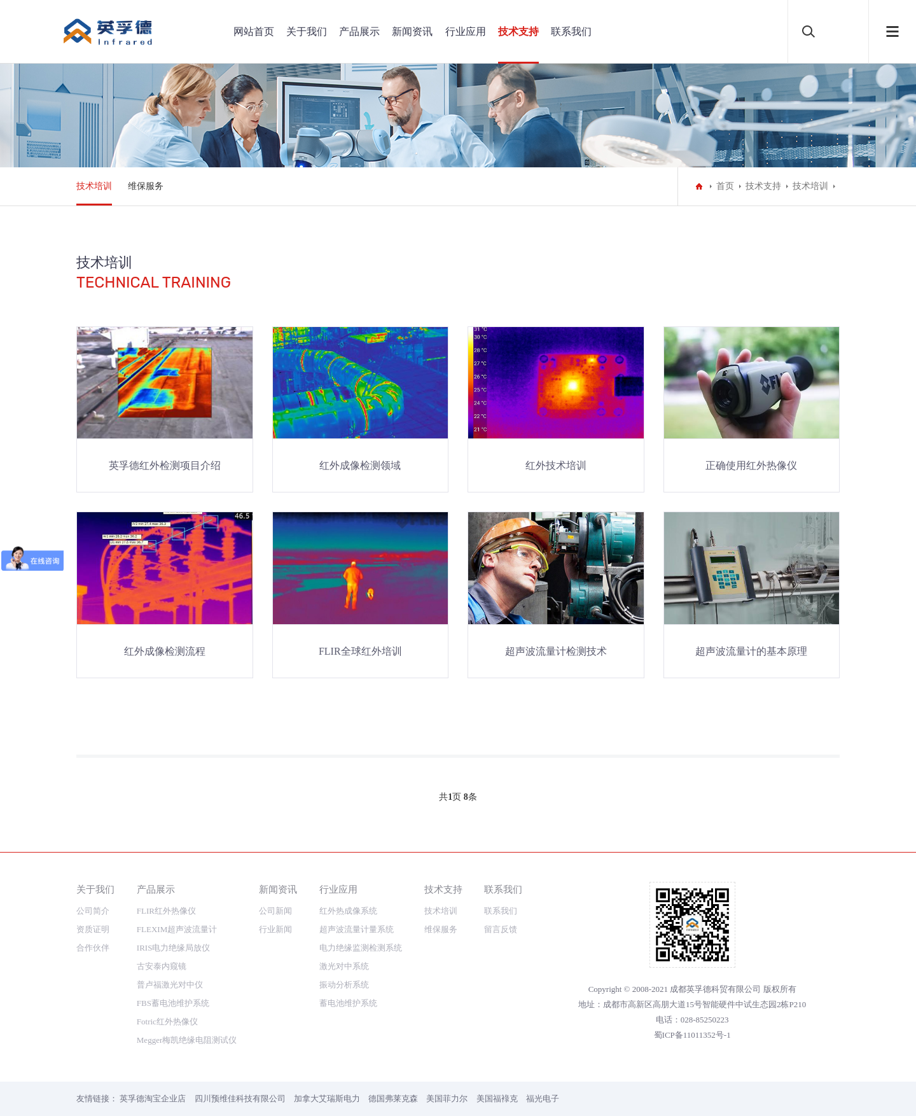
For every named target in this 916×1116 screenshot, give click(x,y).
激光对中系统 (344, 966)
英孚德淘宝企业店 (153, 1098)
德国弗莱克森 (393, 1098)
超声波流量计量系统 (356, 929)
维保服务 (145, 186)
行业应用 (465, 31)
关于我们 (306, 31)
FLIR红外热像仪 (166, 911)
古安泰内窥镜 (161, 966)
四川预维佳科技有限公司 (240, 1098)
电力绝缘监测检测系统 (360, 947)
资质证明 (92, 929)
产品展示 (359, 31)
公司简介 (92, 911)
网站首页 (253, 31)
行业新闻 (275, 929)
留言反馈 (500, 929)
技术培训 (94, 186)
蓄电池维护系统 (348, 1003)
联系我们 (571, 31)
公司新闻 (275, 911)
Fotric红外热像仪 (167, 1021)
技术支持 (518, 31)
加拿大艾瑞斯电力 (327, 1098)
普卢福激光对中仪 (170, 984)
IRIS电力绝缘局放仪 (174, 947)
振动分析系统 (344, 984)
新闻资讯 (412, 31)
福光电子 (542, 1098)
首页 (725, 186)
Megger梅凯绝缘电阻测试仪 (187, 1040)
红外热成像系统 (348, 911)
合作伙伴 (92, 947)
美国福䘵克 (497, 1098)
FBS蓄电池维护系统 (173, 1003)
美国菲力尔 (447, 1098)
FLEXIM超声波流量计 (177, 929)
